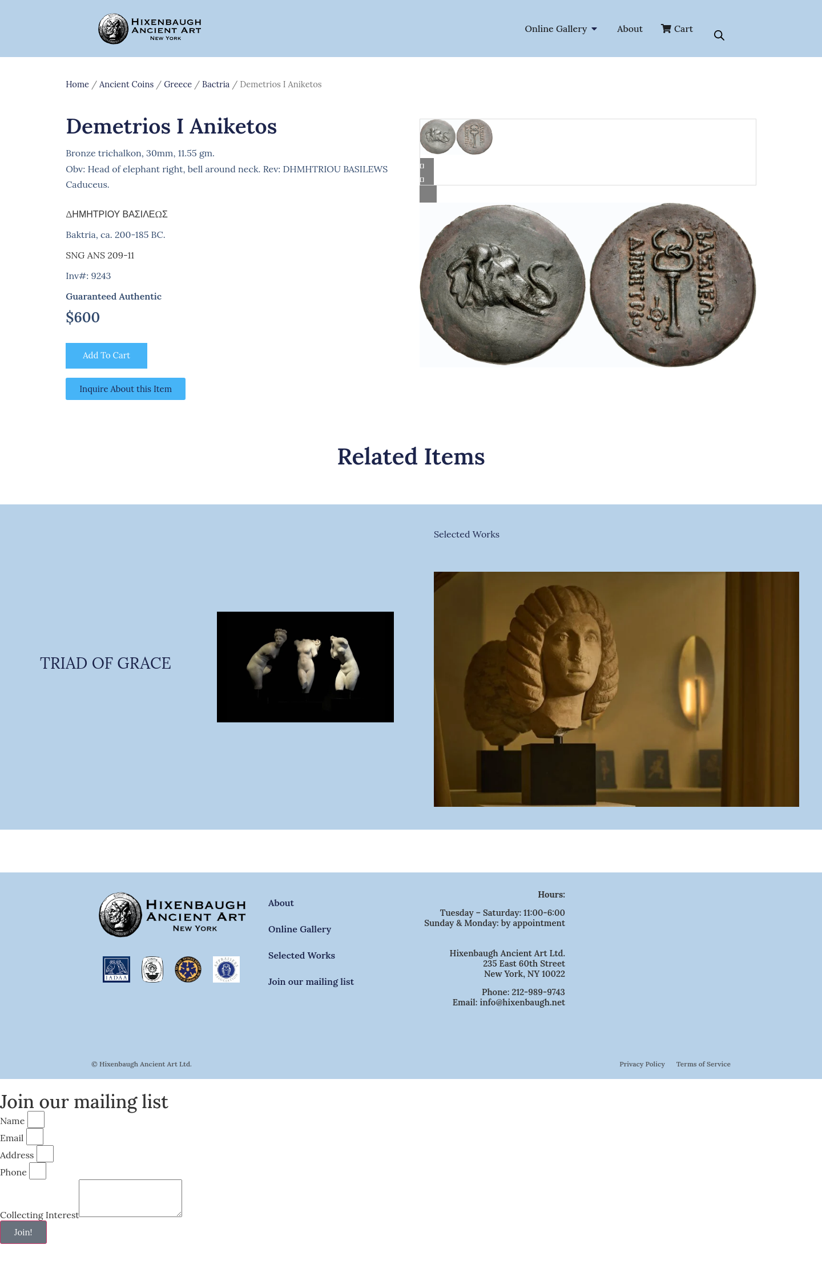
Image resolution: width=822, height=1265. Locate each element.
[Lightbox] (588, 194)
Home (77, 84)
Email (11, 1138)
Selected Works (466, 534)
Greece (178, 84)
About (281, 903)
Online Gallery (299, 929)
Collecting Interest (39, 1222)
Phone (13, 1172)
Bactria (215, 84)
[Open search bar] (719, 35)
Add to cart (108, 356)
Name (12, 1121)
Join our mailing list (311, 982)
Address (17, 1155)
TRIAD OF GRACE (105, 663)
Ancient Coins (126, 84)
